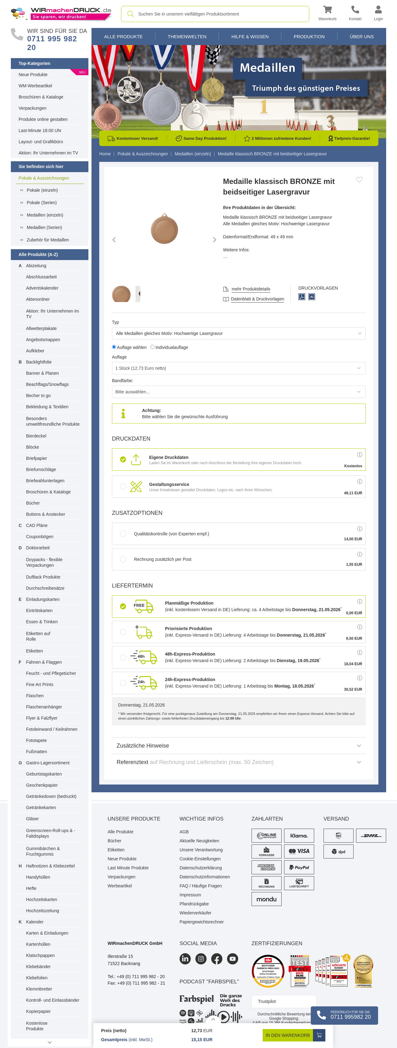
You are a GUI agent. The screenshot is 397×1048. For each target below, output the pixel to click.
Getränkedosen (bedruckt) (51, 796)
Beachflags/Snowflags (47, 384)
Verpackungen (33, 108)
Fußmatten (36, 751)
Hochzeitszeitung (42, 910)
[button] (328, 14)
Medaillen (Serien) (44, 227)
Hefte (31, 888)
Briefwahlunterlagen (45, 480)
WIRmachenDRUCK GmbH (135, 943)
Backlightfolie (39, 362)
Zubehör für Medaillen (48, 239)
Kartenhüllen (38, 944)
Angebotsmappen (43, 339)
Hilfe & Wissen (250, 36)
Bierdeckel (36, 436)
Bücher (33, 503)
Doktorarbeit (38, 548)
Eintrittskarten (39, 610)
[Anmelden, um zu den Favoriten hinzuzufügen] (359, 179)
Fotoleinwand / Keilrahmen (52, 729)
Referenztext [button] (239, 762)
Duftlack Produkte (43, 577)
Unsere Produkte (134, 819)
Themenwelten (187, 36)
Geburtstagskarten (44, 774)
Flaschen (35, 695)
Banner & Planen (42, 373)
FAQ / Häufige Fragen (201, 885)
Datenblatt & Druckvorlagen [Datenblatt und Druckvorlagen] (257, 298)
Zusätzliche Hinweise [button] (239, 746)
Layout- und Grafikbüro (41, 142)
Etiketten (34, 651)
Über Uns (362, 36)
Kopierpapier (38, 1011)
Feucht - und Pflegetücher (51, 673)
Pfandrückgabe (194, 903)
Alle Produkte (123, 36)
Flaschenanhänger (44, 707)
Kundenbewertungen (292, 1023)
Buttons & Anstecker (45, 514)
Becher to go (38, 395)
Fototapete (36, 740)
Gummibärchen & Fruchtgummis (43, 851)
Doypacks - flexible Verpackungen (44, 562)
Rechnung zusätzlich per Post (155, 559)
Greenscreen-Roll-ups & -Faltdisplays (50, 833)
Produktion (309, 36)
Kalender (34, 922)
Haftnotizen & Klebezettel (50, 866)
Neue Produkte (33, 74)
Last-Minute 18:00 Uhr (40, 130)
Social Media (198, 943)
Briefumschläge (41, 469)
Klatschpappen (40, 955)
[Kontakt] (355, 14)
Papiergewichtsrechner (202, 921)
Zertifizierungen (277, 943)
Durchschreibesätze (45, 588)
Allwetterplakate (41, 328)
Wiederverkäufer (196, 912)
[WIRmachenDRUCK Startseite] (61, 13)
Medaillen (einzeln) (45, 215)
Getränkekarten (41, 807)
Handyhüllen (38, 877)
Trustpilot (267, 1001)
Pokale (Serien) (42, 202)
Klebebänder (38, 966)
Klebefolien (36, 978)
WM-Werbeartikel (35, 86)
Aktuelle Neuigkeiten (199, 840)
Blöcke (32, 447)
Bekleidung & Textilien (47, 407)
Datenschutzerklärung (201, 867)
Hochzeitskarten (41, 899)
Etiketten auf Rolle (38, 636)
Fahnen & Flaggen (44, 662)
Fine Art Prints (39, 684)
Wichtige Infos (202, 819)
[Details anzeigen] (213, 1019)
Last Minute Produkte (128, 867)
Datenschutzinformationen (205, 876)
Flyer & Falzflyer (41, 718)
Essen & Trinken (42, 622)
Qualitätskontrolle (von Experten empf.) (164, 534)
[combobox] (215, 14)
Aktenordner (38, 299)
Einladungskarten (43, 599)
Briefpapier (36, 458)
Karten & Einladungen (47, 933)
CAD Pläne (36, 525)
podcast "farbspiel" (209, 982)
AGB (184, 831)
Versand (336, 819)
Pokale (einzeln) (42, 190)
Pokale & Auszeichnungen (44, 178)
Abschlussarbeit (41, 277)
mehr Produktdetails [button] (251, 288)
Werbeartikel (120, 885)
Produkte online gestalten (43, 119)
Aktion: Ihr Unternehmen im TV (48, 153)
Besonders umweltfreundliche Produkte (53, 421)
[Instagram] (201, 958)
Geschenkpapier (42, 785)
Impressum (190, 894)
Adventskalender (42, 288)
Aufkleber (35, 351)
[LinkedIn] (185, 958)
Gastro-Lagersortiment (47, 763)
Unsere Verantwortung (201, 849)
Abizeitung (36, 265)
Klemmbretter (39, 989)
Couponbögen (39, 536)
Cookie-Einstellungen (200, 858)
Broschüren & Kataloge (41, 97)
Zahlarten (267, 819)
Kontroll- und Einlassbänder (52, 1000)
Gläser (32, 819)
